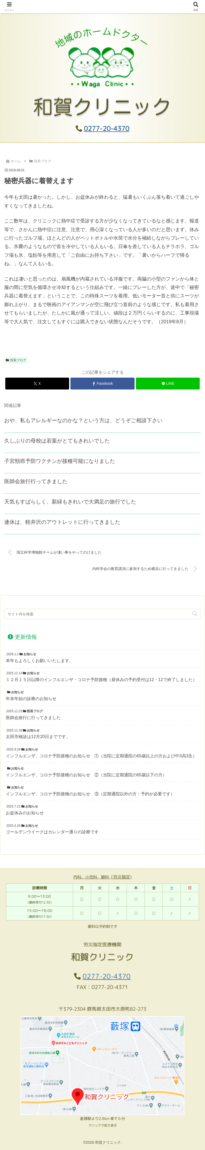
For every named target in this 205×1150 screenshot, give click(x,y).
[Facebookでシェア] (102, 383)
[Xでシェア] (37, 383)
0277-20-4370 (106, 128)
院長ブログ (16, 360)
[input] (102, 614)
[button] (195, 614)
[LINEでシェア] (168, 383)
